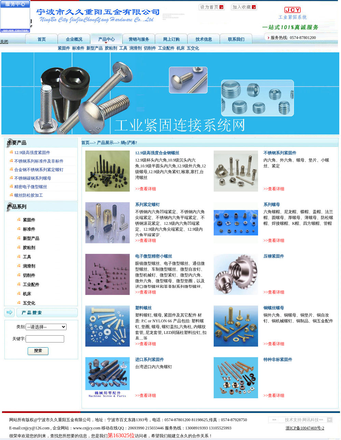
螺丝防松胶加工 (28, 195)
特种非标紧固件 (278, 359)
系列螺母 (272, 204)
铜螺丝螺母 (274, 308)
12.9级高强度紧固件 (32, 152)
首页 (42, 39)
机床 (180, 48)
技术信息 (204, 39)
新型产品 (94, 48)
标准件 (78, 48)
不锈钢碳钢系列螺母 (32, 178)
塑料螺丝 (143, 308)
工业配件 (166, 48)
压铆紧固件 (274, 256)
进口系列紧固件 (149, 359)
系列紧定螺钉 (147, 204)
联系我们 (236, 39)
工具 (123, 48)
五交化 (193, 48)
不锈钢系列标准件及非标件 (38, 161)
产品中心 (106, 39)
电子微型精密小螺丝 (153, 256)
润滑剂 (135, 48)
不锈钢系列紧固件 (280, 153)
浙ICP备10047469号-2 (305, 428)
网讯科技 (310, 419)
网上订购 (171, 39)
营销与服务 (139, 39)
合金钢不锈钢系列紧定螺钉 (38, 169)
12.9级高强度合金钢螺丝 (157, 153)
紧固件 (64, 48)
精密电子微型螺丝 (30, 186)
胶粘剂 (111, 48)
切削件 (150, 48)
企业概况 (74, 39)
